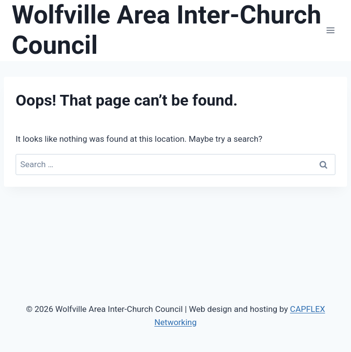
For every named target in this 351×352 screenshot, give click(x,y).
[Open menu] (330, 30)
